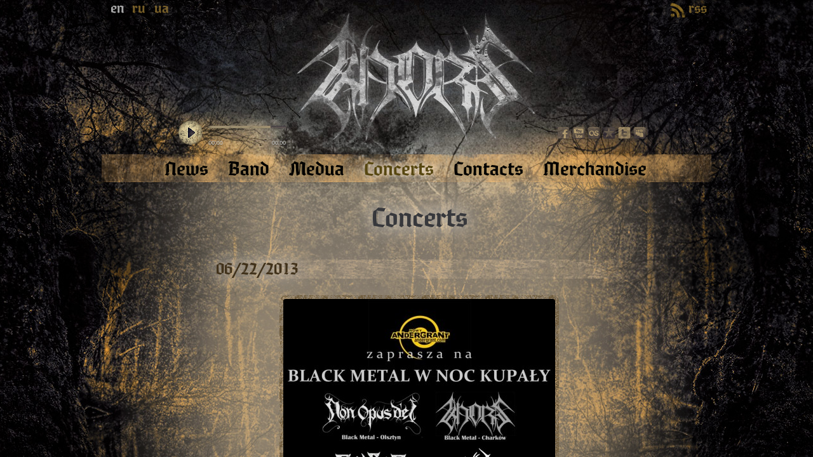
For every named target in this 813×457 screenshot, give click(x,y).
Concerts (419, 218)
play (190, 133)
